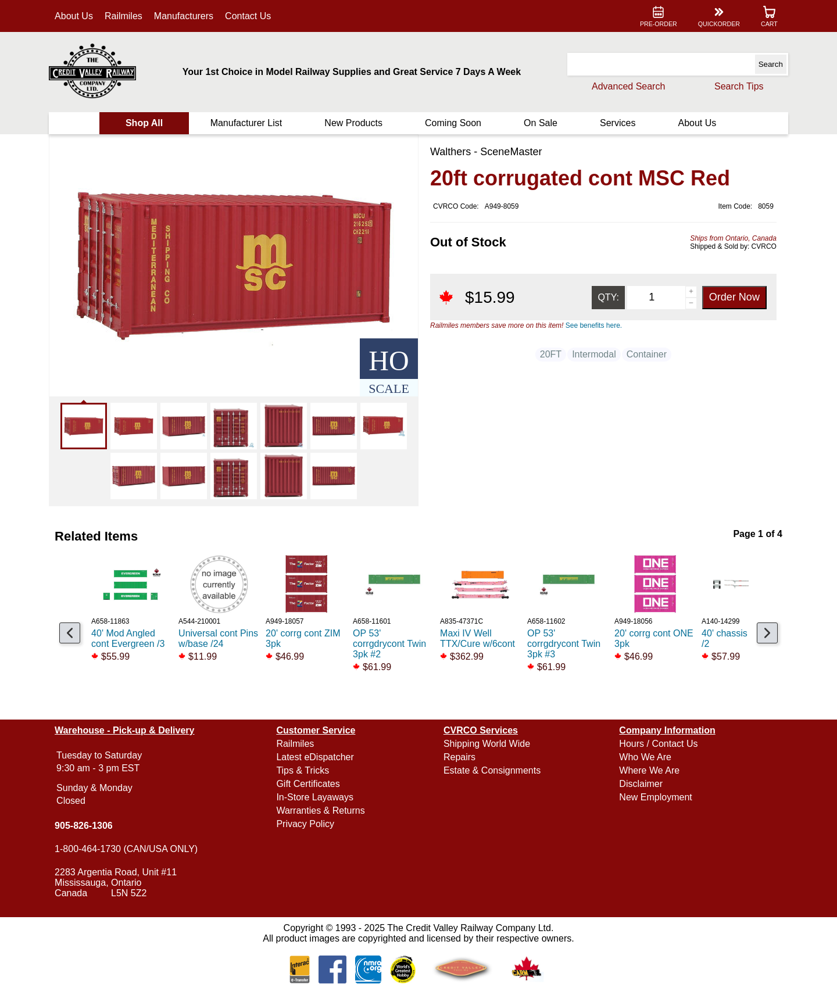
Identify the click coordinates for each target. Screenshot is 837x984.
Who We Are (644, 757)
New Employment (654, 797)
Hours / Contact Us (657, 744)
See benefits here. (594, 325)
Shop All (145, 123)
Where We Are (648, 770)
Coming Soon (453, 123)
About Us (75, 16)
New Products (354, 123)
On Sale (540, 123)
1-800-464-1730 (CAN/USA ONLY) (127, 849)
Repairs (459, 757)
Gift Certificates (309, 784)
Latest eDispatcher (316, 757)
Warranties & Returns (321, 810)
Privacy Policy (306, 824)
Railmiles (125, 16)
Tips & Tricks (303, 770)
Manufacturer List (247, 123)
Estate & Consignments (492, 770)
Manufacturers (185, 16)
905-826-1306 (85, 826)
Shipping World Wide (486, 744)
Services (616, 123)
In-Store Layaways (316, 797)
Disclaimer (640, 784)
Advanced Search (626, 86)
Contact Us (250, 16)
